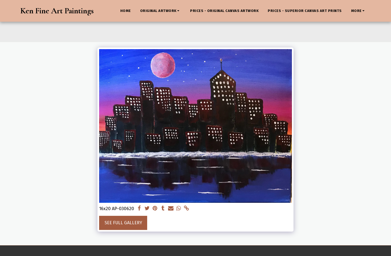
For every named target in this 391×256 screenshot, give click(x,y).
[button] (160, 11)
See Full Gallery (123, 222)
